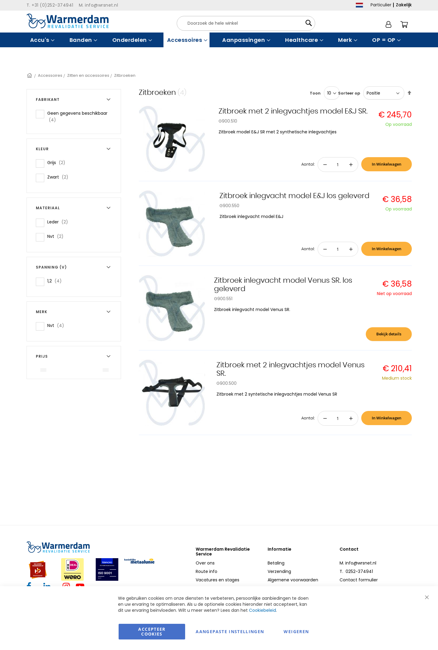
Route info (206, 571)
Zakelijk (404, 5)
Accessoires (50, 75)
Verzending (279, 571)
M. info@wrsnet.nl (358, 563)
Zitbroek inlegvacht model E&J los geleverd (294, 196)
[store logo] (67, 21)
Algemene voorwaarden (293, 580)
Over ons (205, 563)
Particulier (381, 5)
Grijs (58, 162)
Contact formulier (359, 580)
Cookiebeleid (262, 610)
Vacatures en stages (217, 580)
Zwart (59, 177)
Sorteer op (349, 93)
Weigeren (296, 631)
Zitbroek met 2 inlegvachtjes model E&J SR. (293, 111)
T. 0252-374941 (356, 571)
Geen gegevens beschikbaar (77, 116)
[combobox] (246, 23)
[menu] (219, 40)
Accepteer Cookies (151, 631)
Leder (59, 222)
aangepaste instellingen (230, 631)
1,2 (56, 281)
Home (29, 75)
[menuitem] (41, 40)
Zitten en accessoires (88, 75)
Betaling (276, 563)
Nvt (57, 236)
